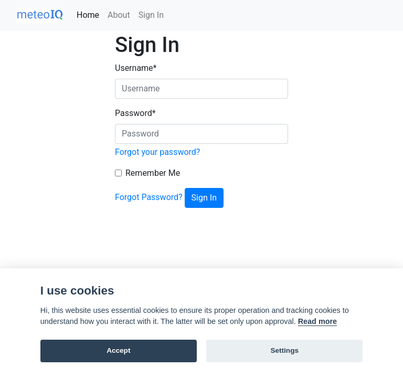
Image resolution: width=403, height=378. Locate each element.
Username (135, 68)
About (119, 15)
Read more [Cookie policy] (317, 321)
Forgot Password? (149, 197)
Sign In (151, 15)
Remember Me (152, 173)
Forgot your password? (157, 152)
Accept (118, 350)
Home (88, 15)
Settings (284, 350)
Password (135, 113)
